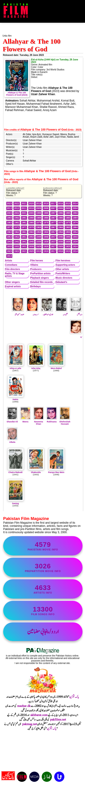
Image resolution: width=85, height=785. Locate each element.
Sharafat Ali (12, 420)
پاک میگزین (74, 697)
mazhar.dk (24, 706)
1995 (67, 213)
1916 (60, 251)
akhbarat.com (39, 715)
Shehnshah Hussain (64, 421)
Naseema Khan (38, 421)
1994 (75, 213)
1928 (45, 246)
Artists (8, 260)
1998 (45, 213)
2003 (9, 213)
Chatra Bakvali (15, 472)
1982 (16, 222)
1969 (38, 227)
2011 (24, 208)
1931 (24, 246)
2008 (45, 208)
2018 (45, 203)
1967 (53, 227)
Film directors (12, 269)
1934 (75, 241)
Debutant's (61, 282)
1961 (24, 232)
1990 (31, 218)
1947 (53, 237)
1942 (16, 241)
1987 (53, 218)
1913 (9, 256)
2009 (38, 208)
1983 (9, 222)
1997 (53, 213)
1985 (67, 218)
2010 (31, 208)
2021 (24, 203)
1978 (45, 222)
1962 (16, 232)
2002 (16, 213)
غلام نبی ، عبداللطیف (47, 313)
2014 (75, 203)
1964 (75, 227)
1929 (38, 246)
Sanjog (15, 503)
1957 (53, 232)
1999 (38, 213)
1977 (53, 222)
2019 (38, 203)
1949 (38, 237)
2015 (67, 203)
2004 (75, 208)
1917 (53, 251)
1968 (45, 227)
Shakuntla (36, 472)
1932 (16, 246)
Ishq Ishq (35, 368)
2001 (24, 213)
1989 (38, 218)
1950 (31, 237)
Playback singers (39, 278)
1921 (24, 251)
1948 (45, 237)
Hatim (15, 399)
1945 (67, 237)
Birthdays (35, 286)
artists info (43, 589)
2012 (16, 208)
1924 (75, 246)
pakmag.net (29, 724)
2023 (9, 203)
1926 (60, 246)
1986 (60, 218)
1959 (38, 232)
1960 (31, 232)
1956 (60, 232)
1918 (45, 251)
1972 (16, 227)
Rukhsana (51, 420)
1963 (9, 232)
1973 (9, 227)
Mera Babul (56, 368)
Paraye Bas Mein (56, 472)
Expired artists (13, 286)
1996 (60, 213)
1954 (75, 232)
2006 (60, 208)
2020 (31, 203)
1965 (67, 227)
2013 (9, 208)
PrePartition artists (40, 273)
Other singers (12, 282)
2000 (31, 213)
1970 (31, 227)
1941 (24, 241)
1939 (38, 241)
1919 (38, 251)
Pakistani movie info (43, 546)
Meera (25, 420)
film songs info (43, 610)
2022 (16, 203)
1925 (67, 246)
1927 (53, 246)
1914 (75, 251)
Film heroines (63, 260)
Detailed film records (41, 282)
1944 (75, 237)
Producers (35, 269)
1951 (24, 237)
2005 (67, 208)
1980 (31, 222)
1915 (67, 251)
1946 (60, 237)
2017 (53, 203)
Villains (34, 265)
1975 (67, 222)
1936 (60, 241)
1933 (9, 246)
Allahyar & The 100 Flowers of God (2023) (16, 92)
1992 (16, 218)
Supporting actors (65, 265)
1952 (16, 237)
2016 (60, 203)
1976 (60, 222)
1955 (67, 232)
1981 (24, 222)
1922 (16, 251)
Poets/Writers (63, 273)
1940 (31, 241)
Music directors (64, 278)
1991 (24, 218)
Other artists (62, 269)
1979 (38, 222)
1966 (60, 227)
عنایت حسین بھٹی (18, 313)
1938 (45, 241)
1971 (24, 227)
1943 (9, 241)
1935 (67, 241)
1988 (45, 218)
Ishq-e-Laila (15, 368)
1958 (45, 232)
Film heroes (36, 260)
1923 (9, 251)
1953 (9, 237)
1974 (75, 222)
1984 (75, 218)
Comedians (11, 265)
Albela (12, 441)
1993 (9, 218)
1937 (53, 241)
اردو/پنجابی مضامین (43, 631)
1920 (31, 251)
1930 (31, 246)
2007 (53, 208)
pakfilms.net (58, 719)
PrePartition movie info (43, 567)
